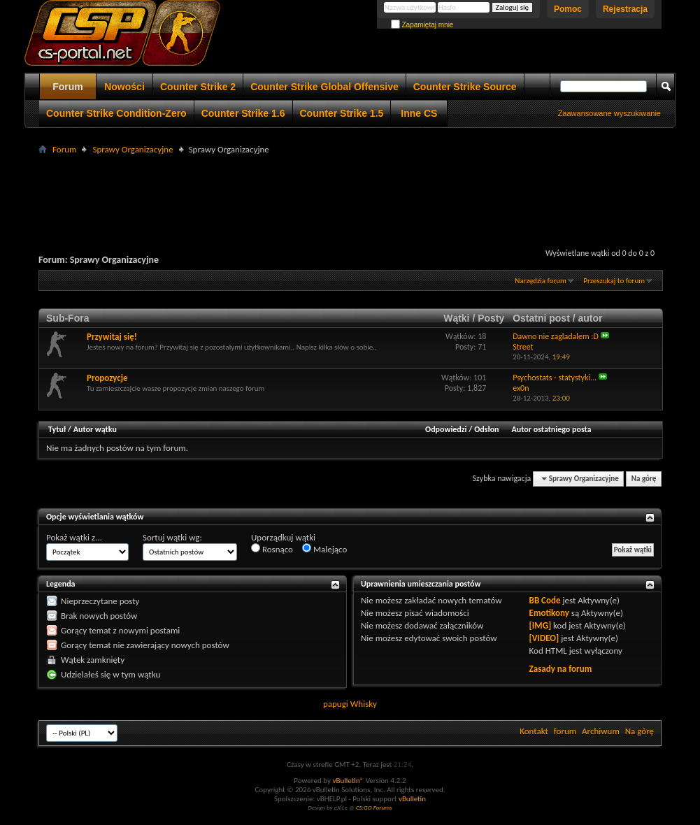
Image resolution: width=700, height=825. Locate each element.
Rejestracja (625, 9)
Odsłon (486, 429)
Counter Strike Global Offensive (324, 86)
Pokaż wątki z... (74, 537)
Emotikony (549, 613)
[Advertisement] (350, 189)
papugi (335, 703)
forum (565, 731)
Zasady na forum (560, 668)
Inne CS (419, 113)
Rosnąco (272, 548)
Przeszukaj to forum (614, 280)
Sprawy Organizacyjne (132, 149)
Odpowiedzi (446, 429)
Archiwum (601, 731)
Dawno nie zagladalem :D (556, 336)
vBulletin (412, 798)
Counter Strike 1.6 (243, 113)
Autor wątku (95, 429)
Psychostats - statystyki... (555, 377)
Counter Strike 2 (198, 86)
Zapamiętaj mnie (422, 25)
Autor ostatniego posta (552, 429)
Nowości (124, 86)
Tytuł (57, 429)
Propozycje (107, 378)
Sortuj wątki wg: (172, 537)
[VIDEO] (544, 638)
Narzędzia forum (540, 280)
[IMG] (540, 625)
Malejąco (324, 548)
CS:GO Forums (374, 807)
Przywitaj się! (112, 336)
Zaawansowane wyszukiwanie (609, 113)
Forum (67, 86)
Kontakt (534, 731)
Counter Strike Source (465, 86)
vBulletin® (348, 780)
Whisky (363, 703)
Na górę (644, 478)
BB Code (545, 600)
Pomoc (568, 9)
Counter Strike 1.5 (342, 113)
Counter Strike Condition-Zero (116, 113)
